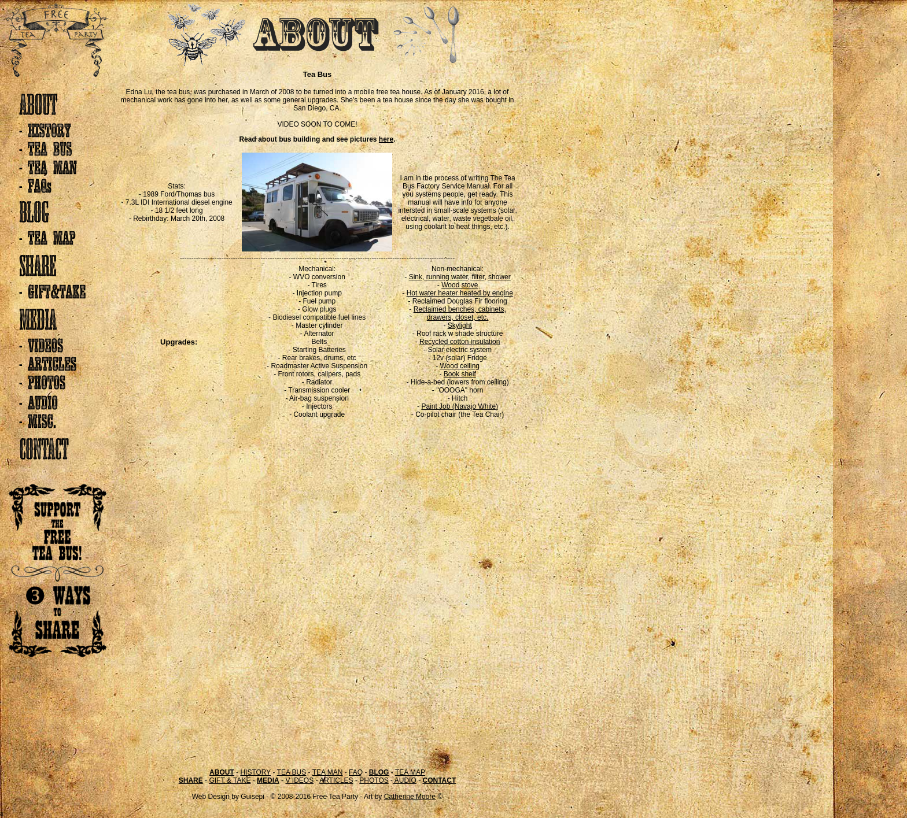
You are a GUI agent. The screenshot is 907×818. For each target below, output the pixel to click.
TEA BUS (292, 772)
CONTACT (439, 780)
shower (499, 277)
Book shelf (460, 374)
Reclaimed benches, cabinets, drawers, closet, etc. (460, 313)
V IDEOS (299, 780)
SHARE (191, 780)
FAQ (356, 772)
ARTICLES (336, 780)
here (386, 139)
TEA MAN (327, 772)
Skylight (460, 325)
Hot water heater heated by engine (460, 293)
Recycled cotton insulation (459, 342)
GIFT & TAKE (229, 780)
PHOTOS (373, 780)
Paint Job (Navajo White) (459, 406)
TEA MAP (410, 772)
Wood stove (459, 285)
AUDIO (404, 780)
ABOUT (221, 772)
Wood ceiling (460, 366)
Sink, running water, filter (447, 277)
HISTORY (255, 772)
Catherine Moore (410, 797)
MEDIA (268, 780)
